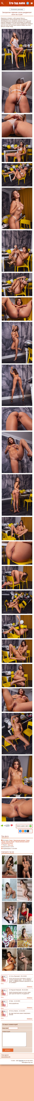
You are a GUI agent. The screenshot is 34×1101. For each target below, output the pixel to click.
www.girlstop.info (5, 1059)
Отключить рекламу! (17, 9)
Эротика (21, 1063)
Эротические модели (19, 840)
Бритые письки (10, 841)
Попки (11, 840)
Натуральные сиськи (7, 843)
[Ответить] (29, 986)
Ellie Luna (10, 845)
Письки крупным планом (22, 841)
